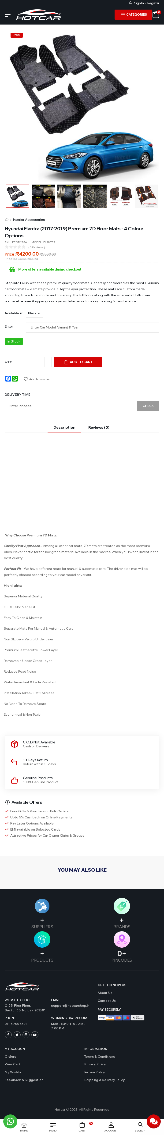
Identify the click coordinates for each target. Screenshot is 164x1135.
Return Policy (94, 1072)
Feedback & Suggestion (24, 1080)
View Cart (12, 1064)
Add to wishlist (40, 379)
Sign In (136, 3)
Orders (10, 1056)
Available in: (13, 313)
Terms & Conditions (99, 1056)
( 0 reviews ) (36, 247)
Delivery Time (17, 395)
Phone (10, 1018)
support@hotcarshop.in (70, 1005)
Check (148, 406)
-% (16, 35)
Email (55, 1000)
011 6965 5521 (16, 1024)
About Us (105, 993)
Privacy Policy (95, 1064)
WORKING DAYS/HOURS (69, 1018)
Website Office (18, 1000)
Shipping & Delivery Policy (104, 1080)
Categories (134, 14)
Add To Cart (81, 362)
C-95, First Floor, (25, 1008)
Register (153, 3)
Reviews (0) (98, 427)
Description (64, 427)
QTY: (8, 362)
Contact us (107, 1001)
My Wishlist (14, 1072)
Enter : (9, 326)
